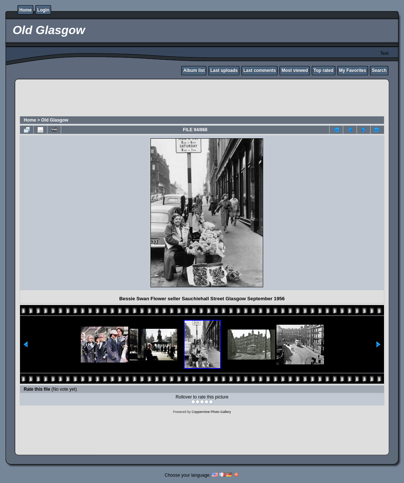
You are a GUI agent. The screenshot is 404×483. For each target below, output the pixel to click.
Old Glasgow (54, 120)
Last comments (259, 70)
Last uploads (224, 70)
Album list (194, 70)
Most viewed (294, 70)
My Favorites (352, 70)
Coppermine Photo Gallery (211, 412)
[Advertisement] (202, 98)
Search (379, 70)
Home (25, 10)
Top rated (324, 70)
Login (43, 10)
